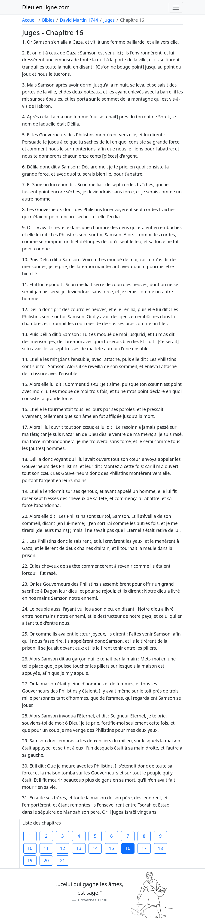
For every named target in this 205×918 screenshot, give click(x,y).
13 (78, 848)
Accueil (29, 20)
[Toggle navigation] (176, 7)
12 (62, 848)
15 (111, 848)
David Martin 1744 (79, 20)
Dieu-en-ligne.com (46, 7)
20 (46, 860)
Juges (109, 20)
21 (62, 860)
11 (46, 848)
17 (144, 848)
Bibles (48, 20)
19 (29, 860)
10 (29, 848)
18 (160, 848)
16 (127, 848)
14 (95, 848)
